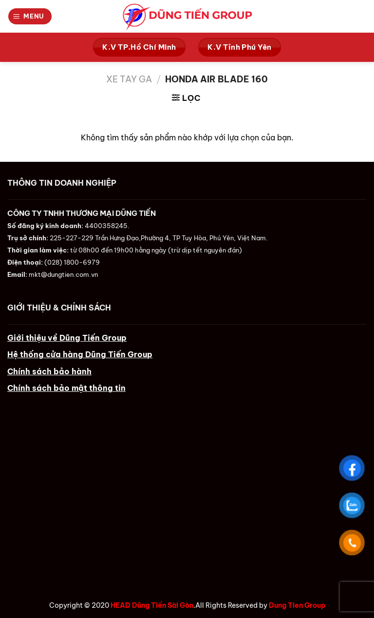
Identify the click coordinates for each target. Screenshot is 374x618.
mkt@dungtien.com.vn (63, 274)
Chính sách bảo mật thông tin (66, 388)
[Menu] (30, 16)
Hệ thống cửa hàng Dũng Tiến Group (79, 354)
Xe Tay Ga (129, 79)
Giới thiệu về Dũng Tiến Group (67, 338)
